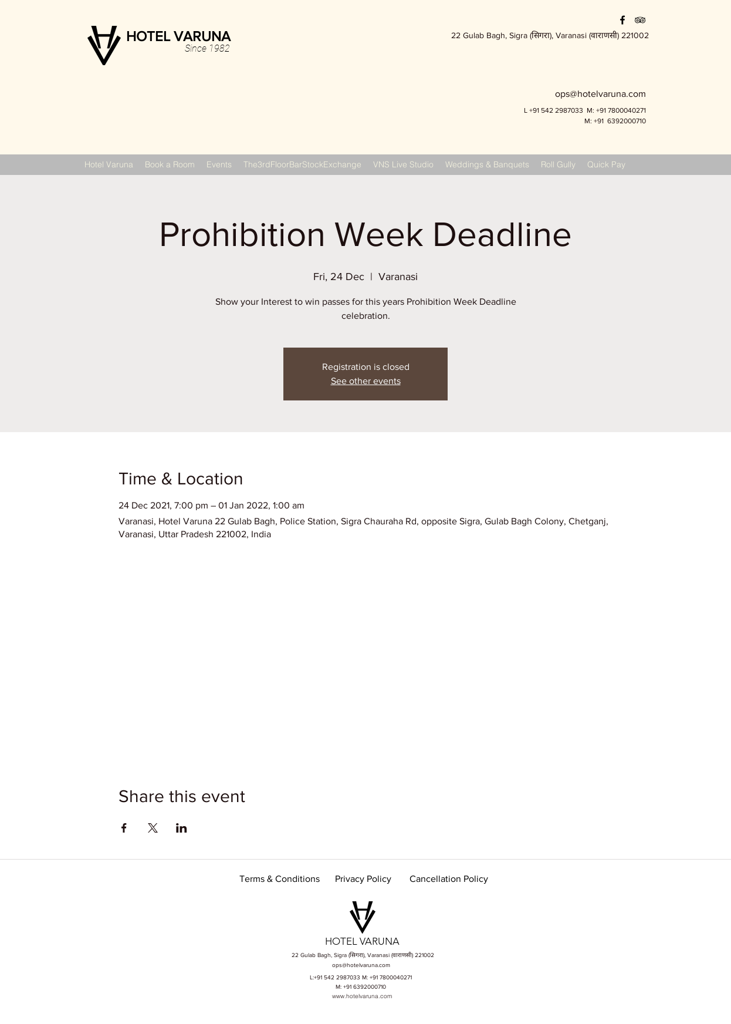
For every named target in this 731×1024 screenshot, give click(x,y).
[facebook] (622, 20)
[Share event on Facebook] (124, 828)
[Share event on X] (152, 828)
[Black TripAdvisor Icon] (640, 20)
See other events (366, 381)
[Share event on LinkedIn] (181, 828)
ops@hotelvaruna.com (361, 965)
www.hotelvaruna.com (362, 996)
